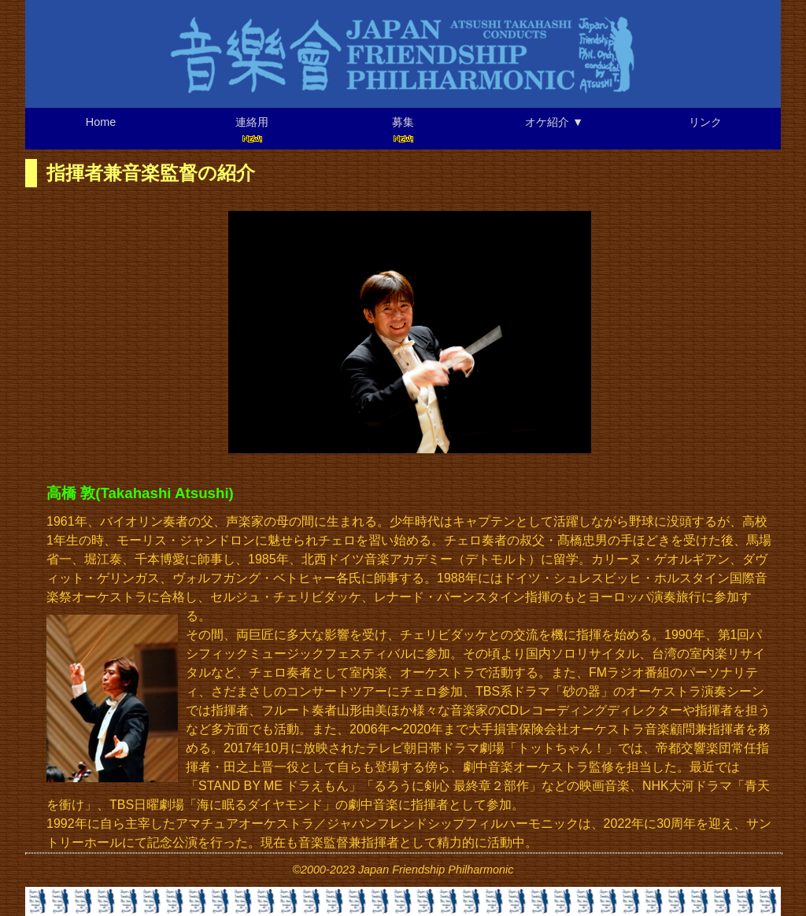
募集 (403, 129)
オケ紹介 (554, 122)
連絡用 (251, 129)
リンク (705, 122)
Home (101, 122)
